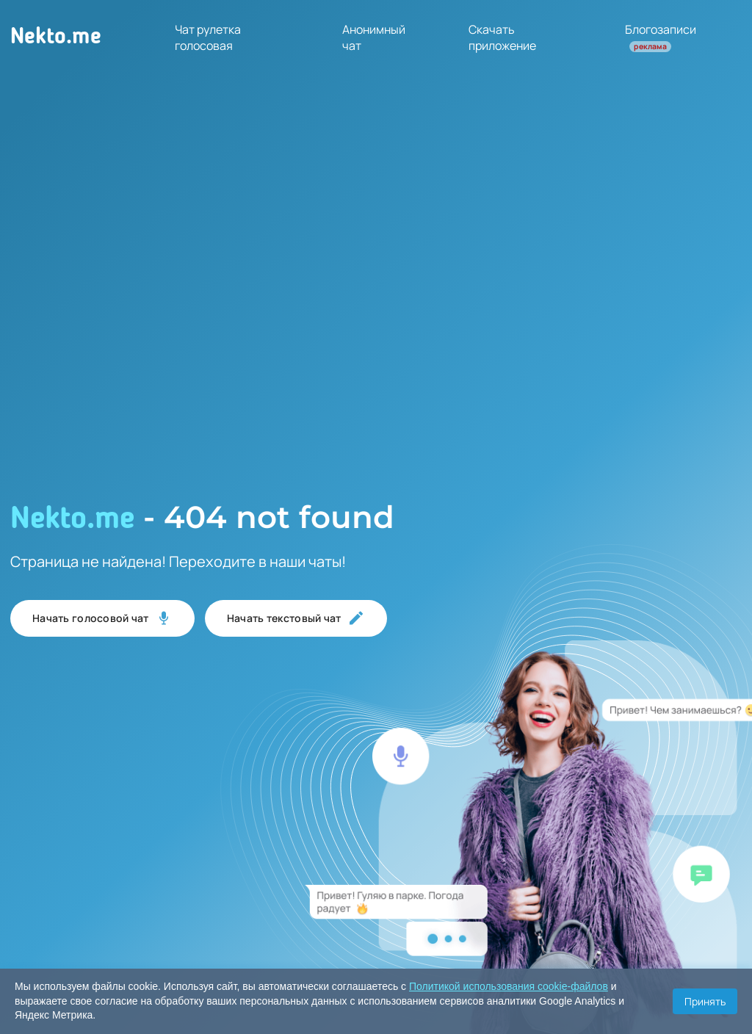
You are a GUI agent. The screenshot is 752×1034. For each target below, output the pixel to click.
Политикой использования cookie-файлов (508, 986)
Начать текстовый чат (296, 618)
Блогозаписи (660, 36)
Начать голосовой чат (102, 618)
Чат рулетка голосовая (208, 37)
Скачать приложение (502, 37)
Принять (705, 1001)
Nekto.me (55, 37)
